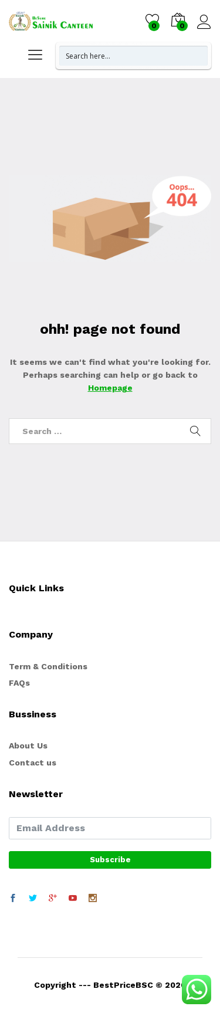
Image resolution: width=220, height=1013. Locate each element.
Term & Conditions (48, 666)
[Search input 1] (134, 55)
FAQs (19, 682)
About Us (28, 745)
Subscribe (110, 859)
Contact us (32, 762)
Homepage (110, 387)
